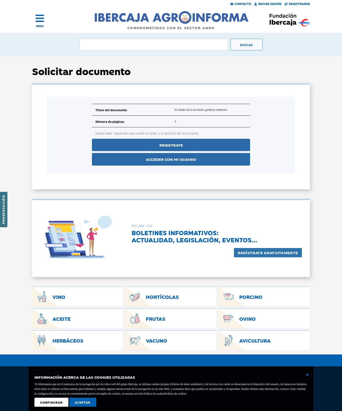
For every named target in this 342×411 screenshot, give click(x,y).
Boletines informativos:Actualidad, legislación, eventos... (194, 236)
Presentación (3, 209)
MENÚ (40, 26)
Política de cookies (175, 393)
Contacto (240, 3)
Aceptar (82, 402)
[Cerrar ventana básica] (307, 374)
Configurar (51, 402)
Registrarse (297, 3)
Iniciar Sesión (267, 3)
